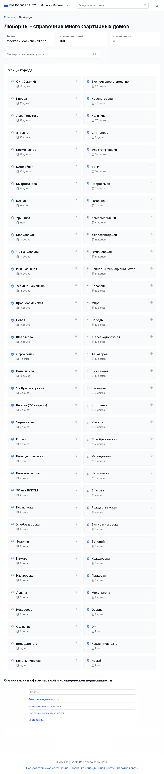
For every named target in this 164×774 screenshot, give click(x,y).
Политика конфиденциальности (92, 768)
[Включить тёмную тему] (157, 5)
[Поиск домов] (113, 5)
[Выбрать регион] (55, 5)
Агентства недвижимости (44, 699)
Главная (9, 17)
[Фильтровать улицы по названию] (52, 54)
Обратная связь (127, 768)
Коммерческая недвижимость (46, 706)
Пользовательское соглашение (47, 768)
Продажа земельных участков (47, 713)
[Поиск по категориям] (82, 692)
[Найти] (145, 5)
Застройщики (36, 719)
